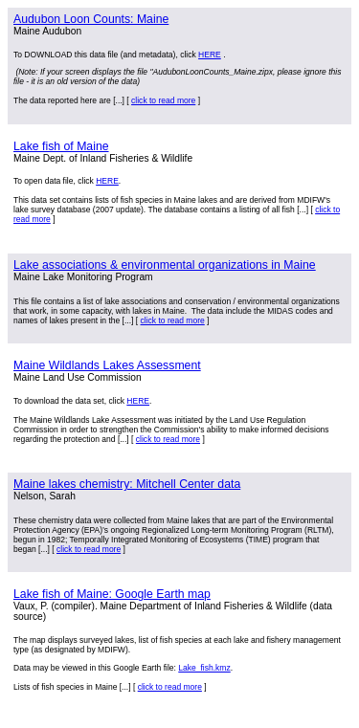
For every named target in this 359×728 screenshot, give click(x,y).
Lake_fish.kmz (204, 668)
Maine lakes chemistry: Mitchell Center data (126, 484)
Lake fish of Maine (61, 146)
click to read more (163, 100)
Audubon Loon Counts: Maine (90, 19)
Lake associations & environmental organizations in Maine (164, 265)
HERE (209, 54)
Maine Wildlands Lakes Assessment (107, 365)
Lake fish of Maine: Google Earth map (112, 594)
